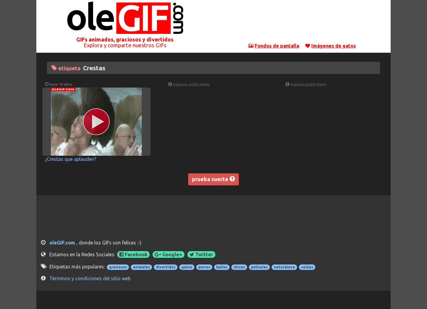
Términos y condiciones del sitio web (90, 278)
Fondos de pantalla (277, 45)
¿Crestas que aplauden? (70, 159)
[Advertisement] (302, 23)
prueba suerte (213, 179)
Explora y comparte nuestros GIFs (125, 45)
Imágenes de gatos (333, 45)
